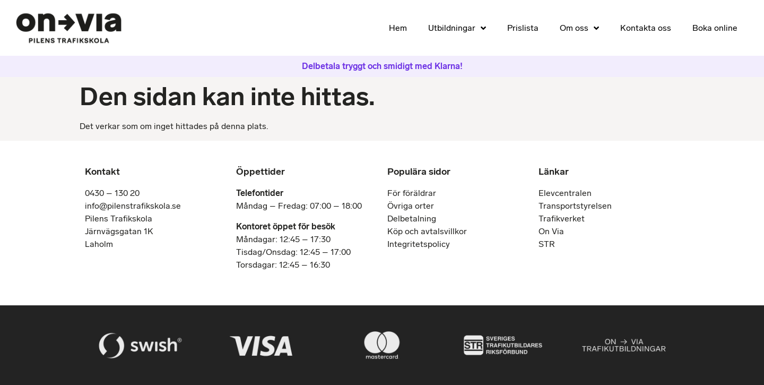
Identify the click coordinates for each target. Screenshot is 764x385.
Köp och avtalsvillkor (427, 231)
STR (547, 244)
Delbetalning (411, 218)
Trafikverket (562, 218)
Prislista (523, 28)
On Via (551, 231)
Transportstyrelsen (575, 206)
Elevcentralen (565, 193)
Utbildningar (457, 28)
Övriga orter (410, 206)
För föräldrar (411, 193)
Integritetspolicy (418, 244)
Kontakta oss (645, 28)
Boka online (714, 28)
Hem (398, 28)
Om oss (579, 28)
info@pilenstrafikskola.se (133, 206)
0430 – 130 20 (112, 193)
